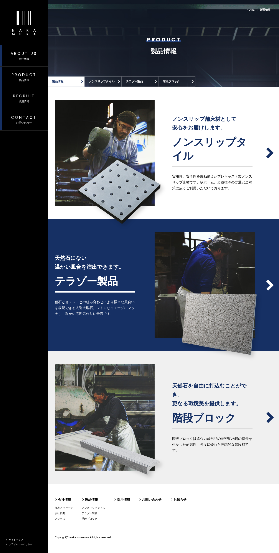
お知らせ (180, 499)
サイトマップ (16, 539)
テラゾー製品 (134, 81)
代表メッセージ (64, 507)
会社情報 (64, 499)
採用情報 (123, 499)
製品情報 (57, 81)
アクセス (60, 518)
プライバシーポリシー (21, 544)
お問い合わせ (152, 499)
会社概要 (60, 513)
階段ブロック (171, 81)
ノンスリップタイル (101, 81)
